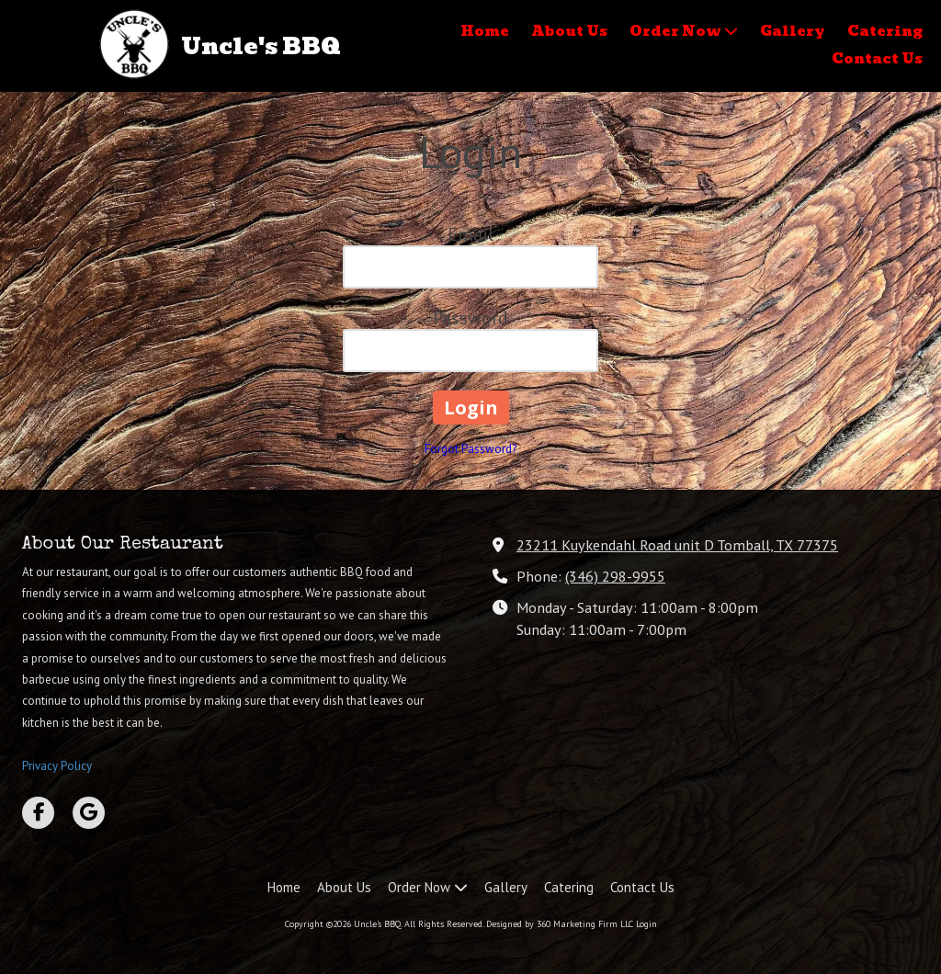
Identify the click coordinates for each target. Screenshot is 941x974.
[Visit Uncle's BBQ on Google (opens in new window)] (89, 813)
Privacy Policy (57, 766)
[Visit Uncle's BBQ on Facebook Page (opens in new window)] (38, 813)
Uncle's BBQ (261, 46)
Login (646, 924)
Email (470, 234)
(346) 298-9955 (615, 575)
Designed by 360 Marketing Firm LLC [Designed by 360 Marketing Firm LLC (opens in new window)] (559, 924)
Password (470, 318)
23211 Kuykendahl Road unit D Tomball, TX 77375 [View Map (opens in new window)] (677, 544)
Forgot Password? (470, 449)
